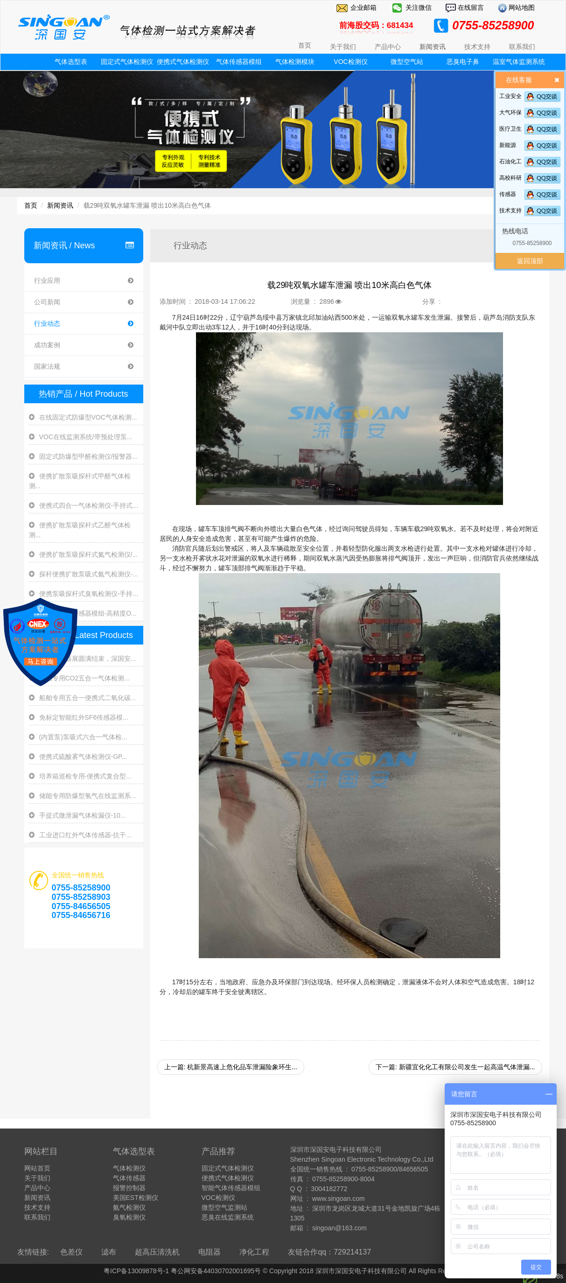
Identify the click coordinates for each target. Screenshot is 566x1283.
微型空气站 (407, 61)
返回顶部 (530, 261)
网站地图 (521, 7)
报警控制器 (129, 1188)
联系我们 (37, 1217)
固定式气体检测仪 (127, 61)
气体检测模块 (294, 61)
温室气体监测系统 (519, 61)
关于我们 (37, 1178)
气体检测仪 (129, 1168)
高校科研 (510, 178)
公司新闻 (83, 302)
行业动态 (83, 324)
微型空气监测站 (224, 1207)
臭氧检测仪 (129, 1217)
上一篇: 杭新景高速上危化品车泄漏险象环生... (230, 1067)
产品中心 (37, 1188)
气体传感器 (129, 1178)
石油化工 (510, 161)
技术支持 (510, 210)
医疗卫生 (510, 129)
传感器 (507, 194)
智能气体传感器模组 (231, 1188)
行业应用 (83, 281)
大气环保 (510, 112)
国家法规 (83, 367)
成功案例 (83, 345)
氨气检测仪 (129, 1207)
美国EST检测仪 (135, 1197)
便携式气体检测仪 (183, 61)
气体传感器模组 (239, 61)
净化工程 (254, 1252)
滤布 (108, 1252)
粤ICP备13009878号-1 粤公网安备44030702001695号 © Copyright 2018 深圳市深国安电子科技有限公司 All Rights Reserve (283, 1271)
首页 (304, 45)
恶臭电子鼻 (463, 61)
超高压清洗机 (157, 1252)
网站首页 (37, 1168)
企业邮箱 (363, 7)
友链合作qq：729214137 (329, 1252)
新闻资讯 (60, 205)
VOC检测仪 (350, 61)
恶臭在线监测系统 (228, 1217)
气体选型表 (71, 61)
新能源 (507, 145)
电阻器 (209, 1252)
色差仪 (71, 1252)
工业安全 (510, 96)
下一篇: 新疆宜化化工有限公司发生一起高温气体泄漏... (455, 1067)
